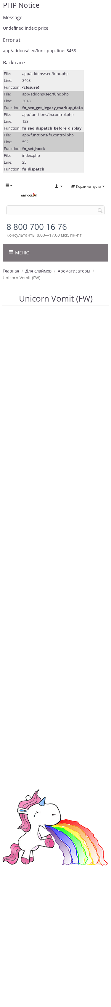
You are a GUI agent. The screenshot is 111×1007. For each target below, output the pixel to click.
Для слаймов (38, 271)
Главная (11, 271)
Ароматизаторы (74, 271)
